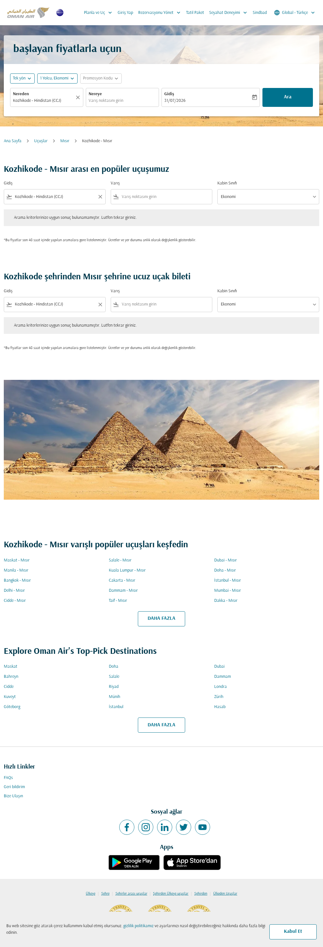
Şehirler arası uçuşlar (131, 894)
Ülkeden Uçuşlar (225, 894)
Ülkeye (90, 894)
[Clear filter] (100, 196)
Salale (114, 676)
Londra (220, 686)
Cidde (9, 686)
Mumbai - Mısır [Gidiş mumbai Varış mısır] (227, 590)
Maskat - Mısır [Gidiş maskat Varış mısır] (17, 560)
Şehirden (200, 894)
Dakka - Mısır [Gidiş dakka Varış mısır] (226, 600)
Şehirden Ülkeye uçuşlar (170, 894)
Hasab (220, 707)
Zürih (218, 696)
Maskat (10, 666)
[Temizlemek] (79, 97)
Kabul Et (293, 931)
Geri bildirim (14, 787)
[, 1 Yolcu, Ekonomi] (54, 78)
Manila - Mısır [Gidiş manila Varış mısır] (16, 570)
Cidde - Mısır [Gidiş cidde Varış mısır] (15, 600)
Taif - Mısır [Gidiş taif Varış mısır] (118, 600)
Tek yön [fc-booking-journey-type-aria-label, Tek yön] (19, 78)
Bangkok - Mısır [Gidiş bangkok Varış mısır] (17, 580)
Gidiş (169, 94)
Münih (114, 696)
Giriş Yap (125, 12)
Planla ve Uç (99, 12)
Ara (287, 97)
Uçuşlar (41, 141)
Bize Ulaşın (13, 796)
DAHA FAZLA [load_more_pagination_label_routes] (161, 618)
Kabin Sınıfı (227, 183)
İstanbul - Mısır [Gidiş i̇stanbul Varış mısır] (227, 580)
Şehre (105, 894)
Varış (115, 183)
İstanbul (116, 707)
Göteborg (12, 707)
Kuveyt (10, 696)
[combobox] (43, 100)
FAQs (8, 778)
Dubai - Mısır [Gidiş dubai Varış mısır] (225, 560)
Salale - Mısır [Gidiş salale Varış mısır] (120, 560)
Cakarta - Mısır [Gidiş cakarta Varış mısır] (122, 580)
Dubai (219, 666)
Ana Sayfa (12, 141)
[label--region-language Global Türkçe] (295, 12)
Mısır (64, 141)
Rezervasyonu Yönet (161, 12)
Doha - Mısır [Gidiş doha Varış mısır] (225, 570)
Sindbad (260, 12)
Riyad (114, 686)
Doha (113, 666)
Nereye (95, 94)
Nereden (21, 94)
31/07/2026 (174, 100)
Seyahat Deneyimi (229, 12)
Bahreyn (11, 676)
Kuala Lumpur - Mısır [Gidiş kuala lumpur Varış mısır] (127, 570)
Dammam (222, 676)
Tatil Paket (195, 12)
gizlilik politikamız (138, 926)
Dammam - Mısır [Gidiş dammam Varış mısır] (123, 590)
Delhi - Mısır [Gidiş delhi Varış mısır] (14, 590)
